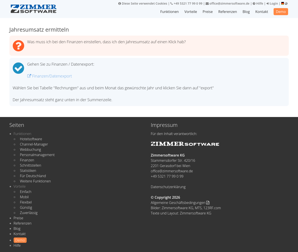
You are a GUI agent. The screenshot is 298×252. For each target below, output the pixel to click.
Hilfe (258, 3)
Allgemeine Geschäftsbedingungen (180, 202)
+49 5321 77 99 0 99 (186, 3)
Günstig (26, 207)
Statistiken (28, 170)
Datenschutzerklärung (168, 186)
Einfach (25, 191)
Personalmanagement (37, 154)
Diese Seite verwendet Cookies (142, 3)
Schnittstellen (30, 165)
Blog (246, 11)
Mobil (24, 196)
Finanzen (27, 160)
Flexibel (26, 202)
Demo (281, 11)
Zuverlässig (29, 212)
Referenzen (227, 11)
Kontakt (261, 11)
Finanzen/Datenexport (49, 76)
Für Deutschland (33, 175)
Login (272, 3)
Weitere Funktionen (35, 181)
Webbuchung (30, 149)
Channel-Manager (34, 144)
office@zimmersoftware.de (227, 3)
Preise (208, 11)
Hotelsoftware (31, 139)
